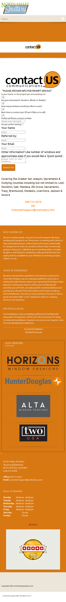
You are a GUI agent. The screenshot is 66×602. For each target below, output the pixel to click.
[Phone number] (26, 578)
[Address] (39, 578)
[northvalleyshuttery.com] (15, 8)
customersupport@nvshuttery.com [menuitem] (16, 597)
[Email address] (32, 578)
